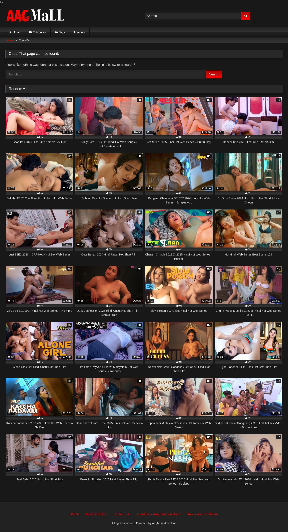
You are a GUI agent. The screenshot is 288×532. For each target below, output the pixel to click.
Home (16, 32)
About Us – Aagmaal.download (158, 514)
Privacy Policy (96, 514)
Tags (62, 32)
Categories (39, 32)
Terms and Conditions (203, 514)
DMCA (74, 514)
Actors (81, 32)
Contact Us (121, 514)
